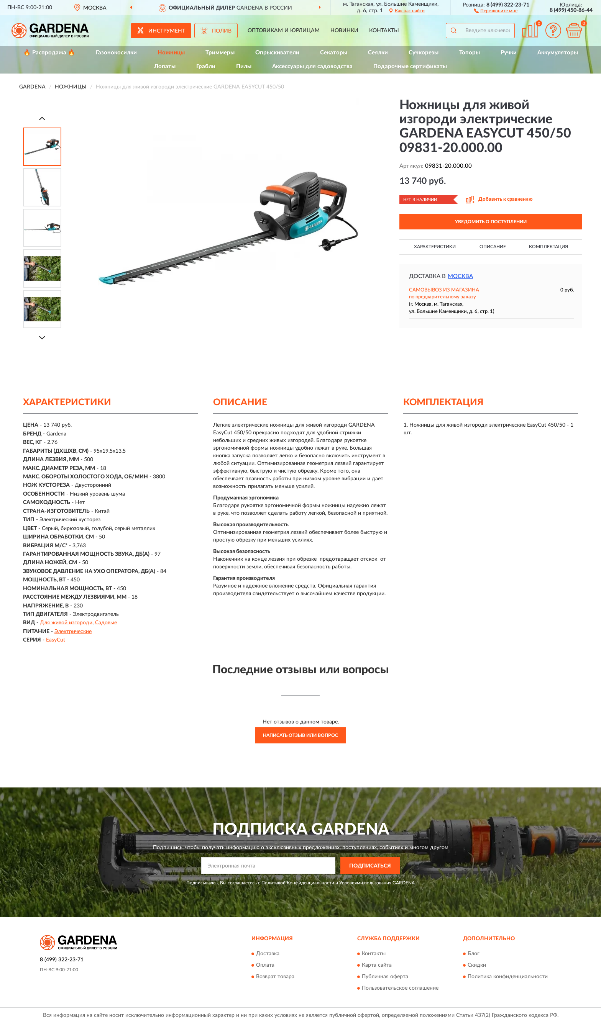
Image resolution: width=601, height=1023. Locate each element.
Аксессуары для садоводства (312, 66)
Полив (222, 31)
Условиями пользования (365, 883)
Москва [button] (460, 276)
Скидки (477, 965)
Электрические (73, 631)
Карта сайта (377, 965)
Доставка (267, 953)
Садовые (106, 622)
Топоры (469, 53)
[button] (495, 10)
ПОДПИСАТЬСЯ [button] (370, 866)
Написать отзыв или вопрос (300, 735)
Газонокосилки (116, 53)
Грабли (205, 66)
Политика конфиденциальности (508, 976)
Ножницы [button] (171, 53)
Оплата (265, 965)
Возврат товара (275, 976)
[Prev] (42, 118)
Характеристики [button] (435, 246)
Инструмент (166, 31)
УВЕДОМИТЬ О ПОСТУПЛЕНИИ (491, 221)
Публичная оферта (385, 976)
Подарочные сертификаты (410, 66)
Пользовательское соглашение (400, 988)
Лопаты (165, 66)
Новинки (344, 30)
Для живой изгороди (66, 622)
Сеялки (378, 53)
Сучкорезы (423, 53)
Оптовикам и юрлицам (284, 30)
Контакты (384, 30)
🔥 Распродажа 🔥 (49, 53)
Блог (473, 953)
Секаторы (333, 53)
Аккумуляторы (557, 53)
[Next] (42, 337)
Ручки (509, 53)
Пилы (243, 66)
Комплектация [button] (548, 246)
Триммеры (220, 53)
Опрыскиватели (277, 53)
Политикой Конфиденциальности (297, 883)
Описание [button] (492, 246)
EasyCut (55, 640)
